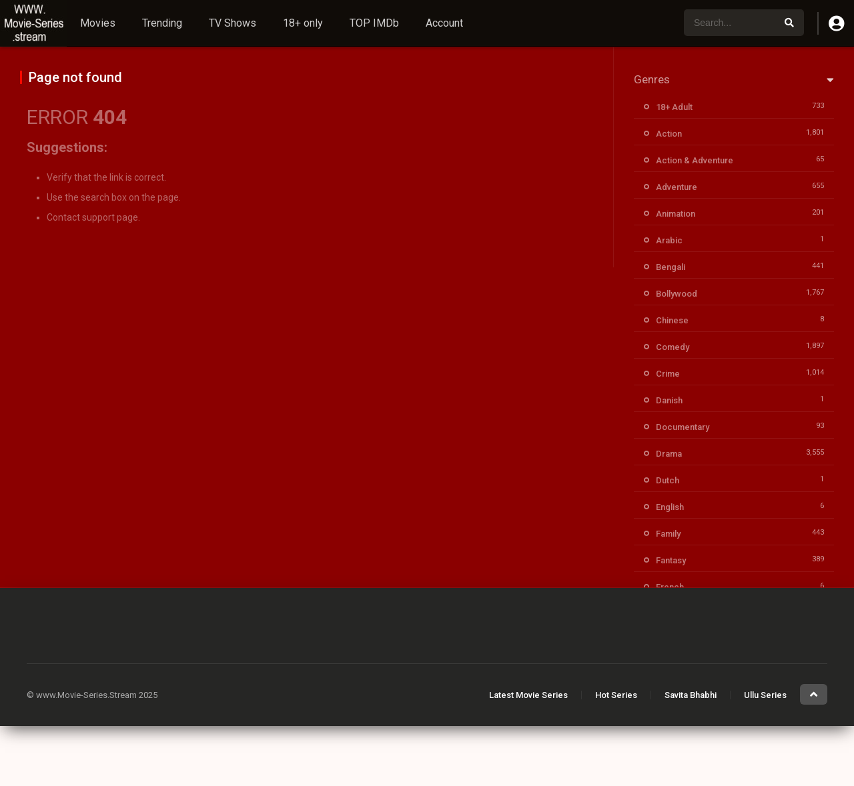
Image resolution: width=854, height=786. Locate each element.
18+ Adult (674, 107)
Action (669, 134)
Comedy (672, 347)
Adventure (676, 187)
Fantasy (671, 560)
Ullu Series (765, 695)
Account (444, 23)
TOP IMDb (374, 23)
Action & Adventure (694, 160)
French (670, 587)
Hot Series (616, 695)
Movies (97, 23)
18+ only (303, 23)
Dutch (667, 480)
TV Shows (232, 23)
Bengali (670, 267)
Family (668, 534)
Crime (668, 374)
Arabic (669, 240)
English (670, 507)
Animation (675, 214)
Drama (669, 454)
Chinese (672, 320)
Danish (669, 400)
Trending (162, 23)
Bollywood (676, 294)
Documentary (682, 427)
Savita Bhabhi (691, 695)
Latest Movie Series (528, 695)
